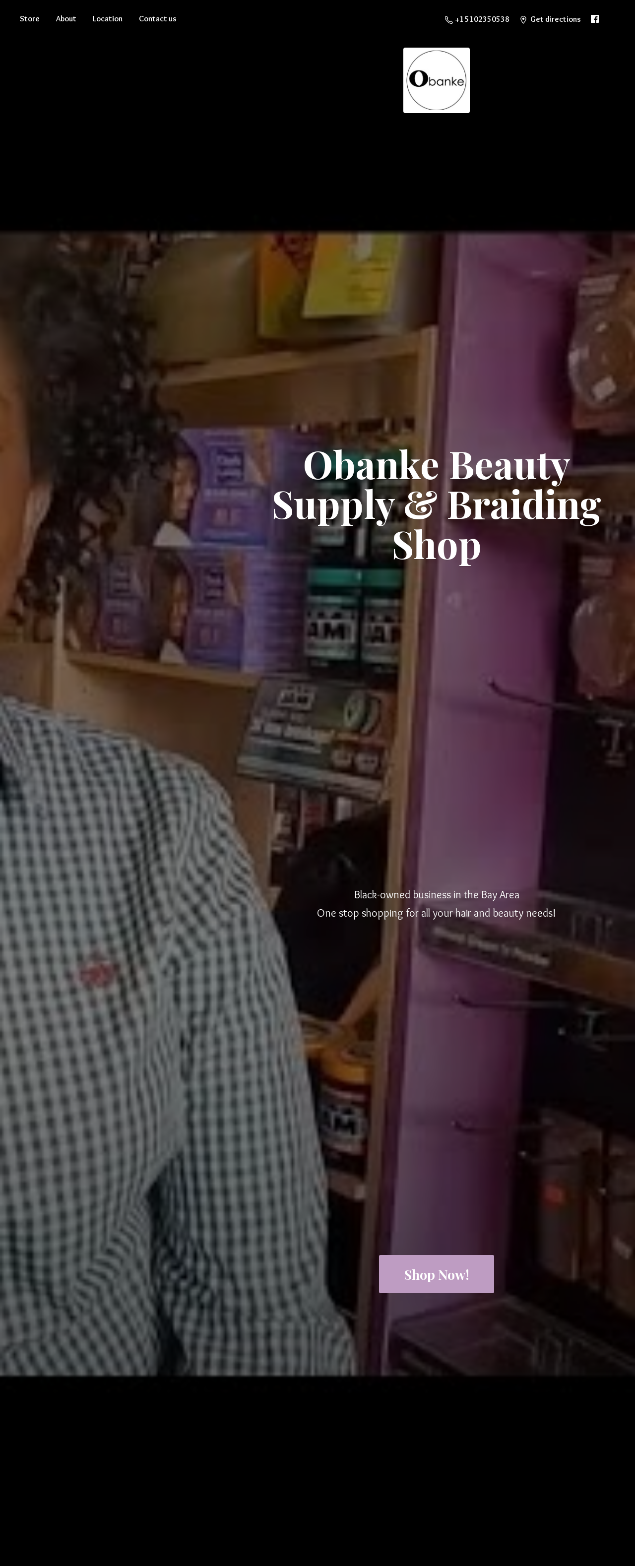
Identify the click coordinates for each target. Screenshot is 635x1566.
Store (30, 18)
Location (108, 18)
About (66, 18)
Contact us (158, 18)
